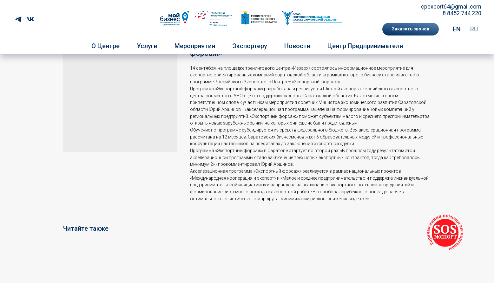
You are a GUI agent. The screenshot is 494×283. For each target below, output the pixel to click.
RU (474, 29)
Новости (297, 46)
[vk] (31, 19)
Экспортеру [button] (249, 46)
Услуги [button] (147, 46)
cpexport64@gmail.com (451, 6)
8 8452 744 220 (462, 13)
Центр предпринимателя (365, 46)
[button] (410, 29)
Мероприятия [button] (195, 46)
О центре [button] (105, 46)
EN (457, 29)
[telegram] (18, 19)
